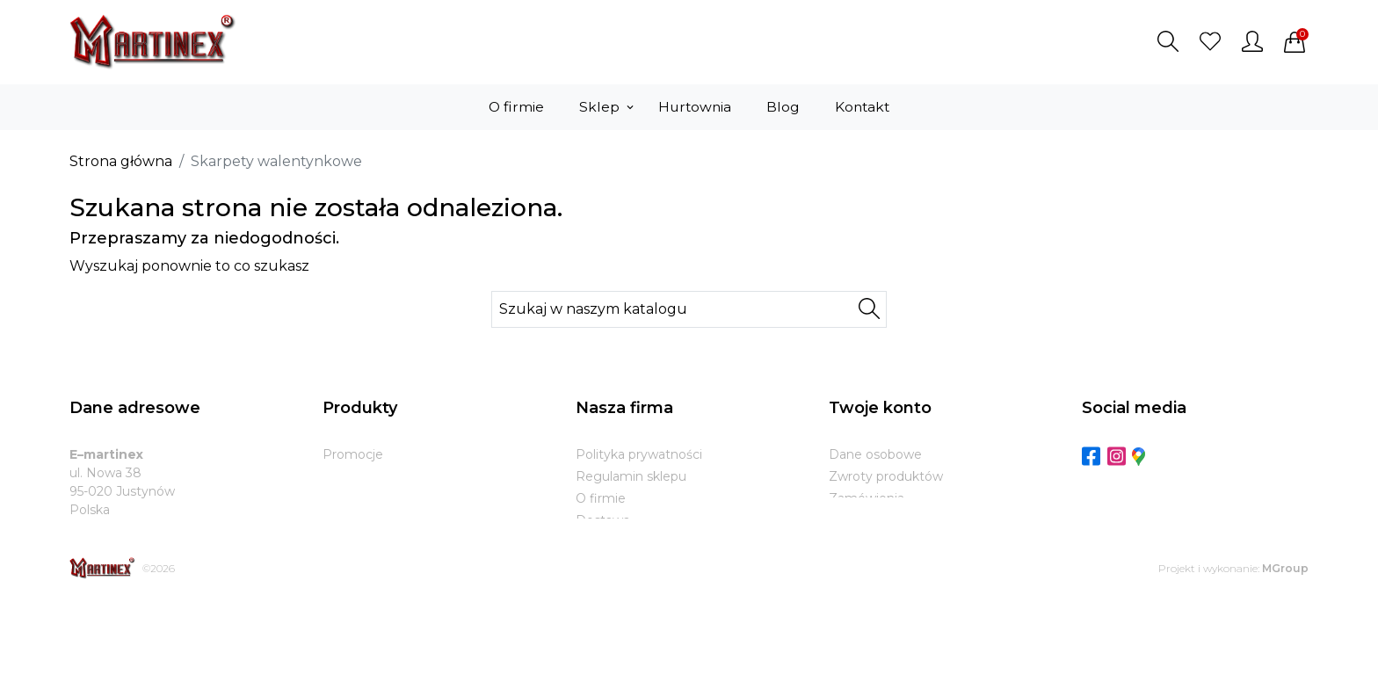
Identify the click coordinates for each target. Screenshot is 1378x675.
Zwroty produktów (886, 476)
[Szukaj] (689, 309)
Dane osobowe (875, 454)
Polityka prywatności (639, 454)
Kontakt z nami (623, 564)
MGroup (1285, 642)
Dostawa (603, 520)
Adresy (850, 542)
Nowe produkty (370, 476)
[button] (1168, 41)
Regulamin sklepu (631, 476)
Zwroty (598, 542)
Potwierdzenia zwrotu (896, 520)
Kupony (852, 564)
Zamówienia (866, 498)
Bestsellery (356, 498)
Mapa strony (614, 586)
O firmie (601, 498)
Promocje (353, 454)
